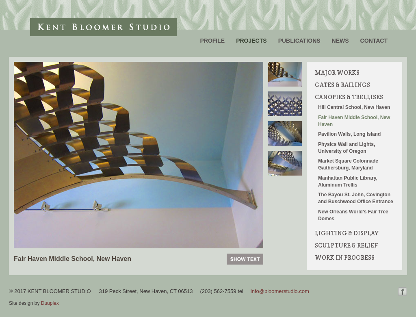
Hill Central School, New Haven (354, 107)
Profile (212, 40)
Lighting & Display (347, 233)
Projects (251, 40)
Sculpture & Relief (346, 245)
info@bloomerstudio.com (280, 291)
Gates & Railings (342, 85)
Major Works (337, 72)
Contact (374, 40)
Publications (299, 40)
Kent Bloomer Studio (103, 27)
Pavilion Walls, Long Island (349, 134)
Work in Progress (345, 257)
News (340, 40)
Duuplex (50, 303)
